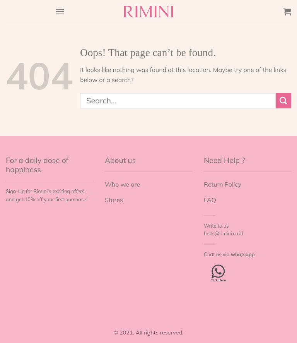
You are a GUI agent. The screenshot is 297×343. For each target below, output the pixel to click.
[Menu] (60, 11)
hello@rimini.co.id (223, 233)
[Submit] (283, 100)
